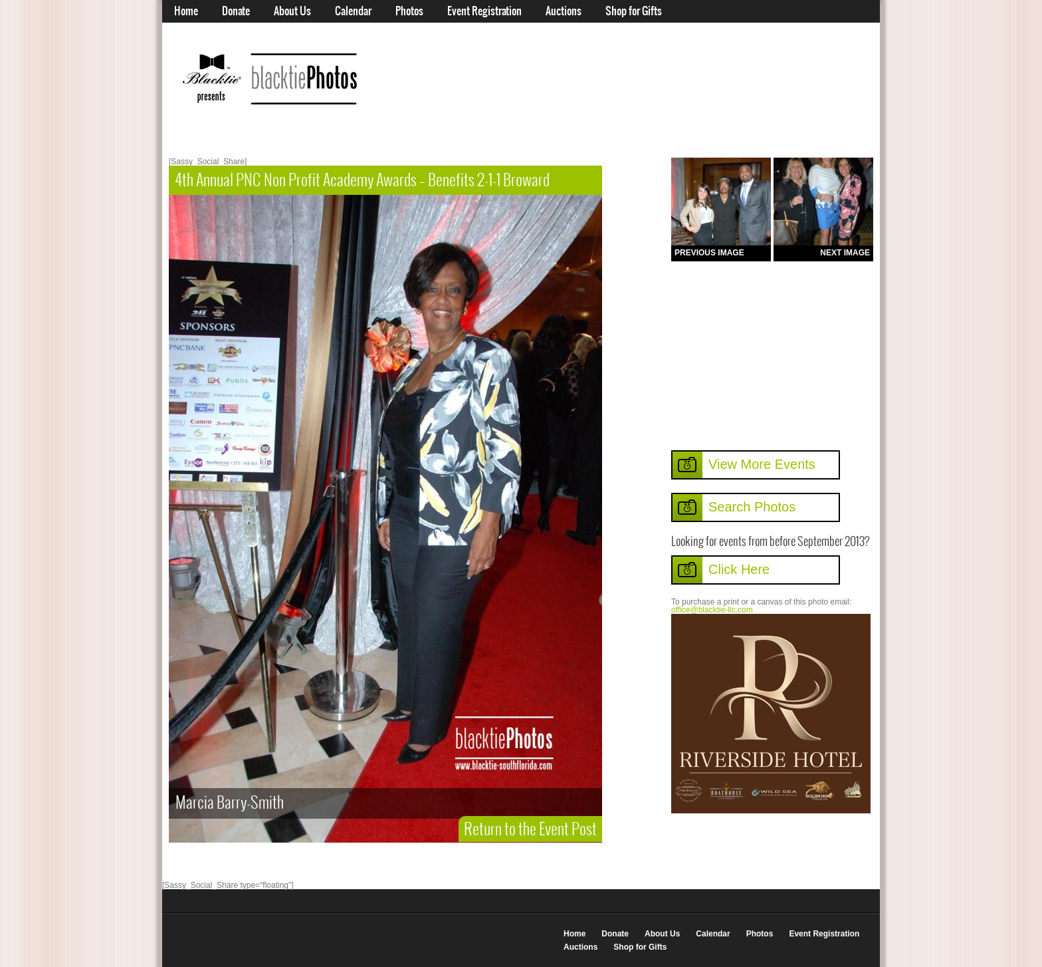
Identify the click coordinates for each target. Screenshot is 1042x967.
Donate (236, 11)
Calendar (353, 11)
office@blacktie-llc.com (712, 610)
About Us (292, 11)
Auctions (563, 11)
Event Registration (484, 11)
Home (186, 11)
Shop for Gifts (633, 11)
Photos (409, 11)
